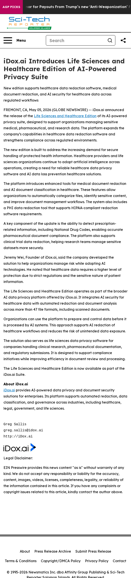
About (25, 551)
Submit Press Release (93, 551)
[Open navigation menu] (14, 40)
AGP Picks (11, 7)
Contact (119, 561)
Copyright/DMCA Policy (61, 561)
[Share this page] (123, 40)
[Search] (75, 40)
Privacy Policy (96, 561)
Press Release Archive (52, 551)
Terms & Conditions (20, 561)
